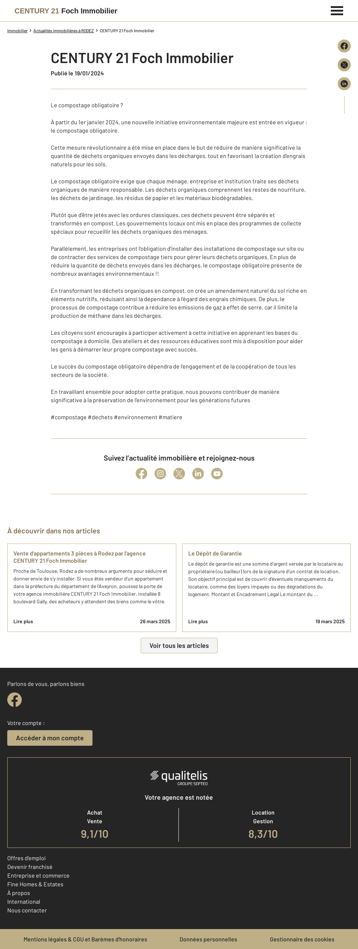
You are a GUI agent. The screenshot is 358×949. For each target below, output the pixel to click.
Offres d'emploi (26, 857)
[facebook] (14, 699)
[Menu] (337, 9)
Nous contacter (27, 910)
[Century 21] (66, 10)
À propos (18, 892)
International (23, 901)
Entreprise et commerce (38, 875)
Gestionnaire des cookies (302, 939)
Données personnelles (208, 939)
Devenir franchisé (30, 866)
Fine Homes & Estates (35, 884)
